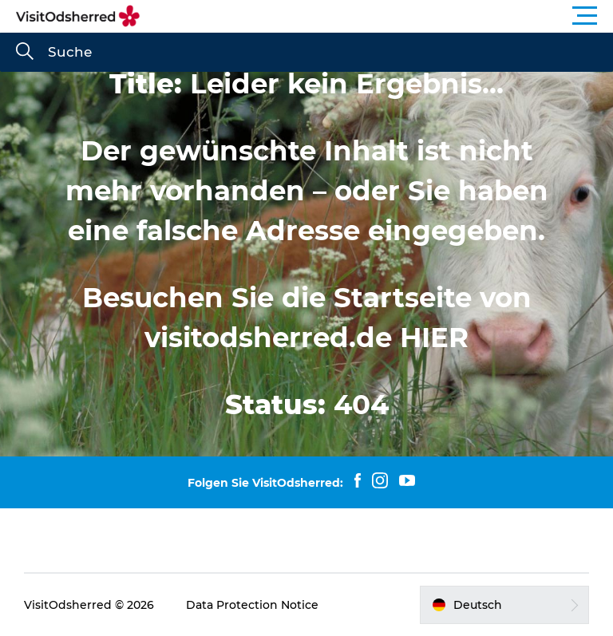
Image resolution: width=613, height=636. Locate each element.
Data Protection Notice (252, 605)
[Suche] (25, 52)
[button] (378, 16)
